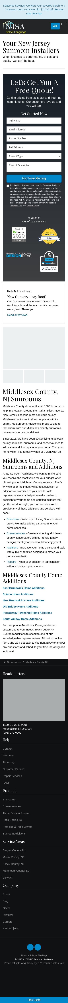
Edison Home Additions (18, 594)
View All (7, 877)
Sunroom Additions (14, 833)
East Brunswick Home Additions (23, 587)
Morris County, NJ (13, 857)
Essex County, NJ (13, 863)
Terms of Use (16, 206)
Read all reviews (17, 314)
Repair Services (12, 775)
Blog (5, 901)
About (6, 894)
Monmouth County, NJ (16, 870)
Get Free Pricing (34, 178)
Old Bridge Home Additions (20, 606)
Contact (7, 748)
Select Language (16, 32)
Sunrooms (13, 519)
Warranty (8, 755)
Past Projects (11, 928)
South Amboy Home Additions (22, 618)
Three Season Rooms (16, 813)
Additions (12, 547)
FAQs (6, 782)
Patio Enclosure (12, 819)
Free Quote (34, 999)
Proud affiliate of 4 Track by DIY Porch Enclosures (34, 963)
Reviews (8, 914)
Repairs (11, 561)
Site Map (42, 955)
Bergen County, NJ (14, 850)
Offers (6, 908)
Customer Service (13, 769)
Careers (7, 921)
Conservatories (16, 533)
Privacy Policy (33, 206)
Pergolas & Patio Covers (17, 826)
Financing (9, 762)
